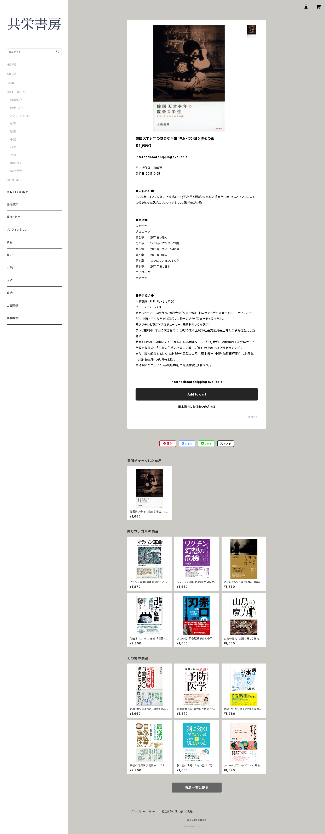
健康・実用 (17, 108)
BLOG (11, 83)
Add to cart (196, 394)
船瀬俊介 (16, 100)
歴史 (13, 131)
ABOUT (12, 73)
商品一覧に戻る (197, 788)
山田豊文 (16, 163)
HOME (11, 64)
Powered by (196, 826)
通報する (253, 417)
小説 (13, 139)
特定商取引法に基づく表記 (177, 811)
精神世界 (16, 171)
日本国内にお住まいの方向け (196, 406)
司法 (13, 147)
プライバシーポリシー (143, 811)
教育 (13, 123)
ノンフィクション (20, 115)
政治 (13, 155)
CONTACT (15, 180)
